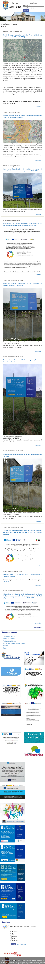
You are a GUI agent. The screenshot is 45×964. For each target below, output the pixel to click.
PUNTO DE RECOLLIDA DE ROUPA (14, 643)
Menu (31, 3)
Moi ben (15, 932)
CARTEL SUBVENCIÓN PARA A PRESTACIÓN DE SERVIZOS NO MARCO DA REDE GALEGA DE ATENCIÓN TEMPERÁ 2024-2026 (22, 532)
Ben (13, 934)
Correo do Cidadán (9, 639)
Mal (13, 938)
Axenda (5, 645)
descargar (6, 582)
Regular (15, 936)
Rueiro (5, 648)
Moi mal (15, 940)
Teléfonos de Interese (9, 641)
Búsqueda (26, 5)
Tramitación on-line (9, 636)
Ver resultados (21, 944)
